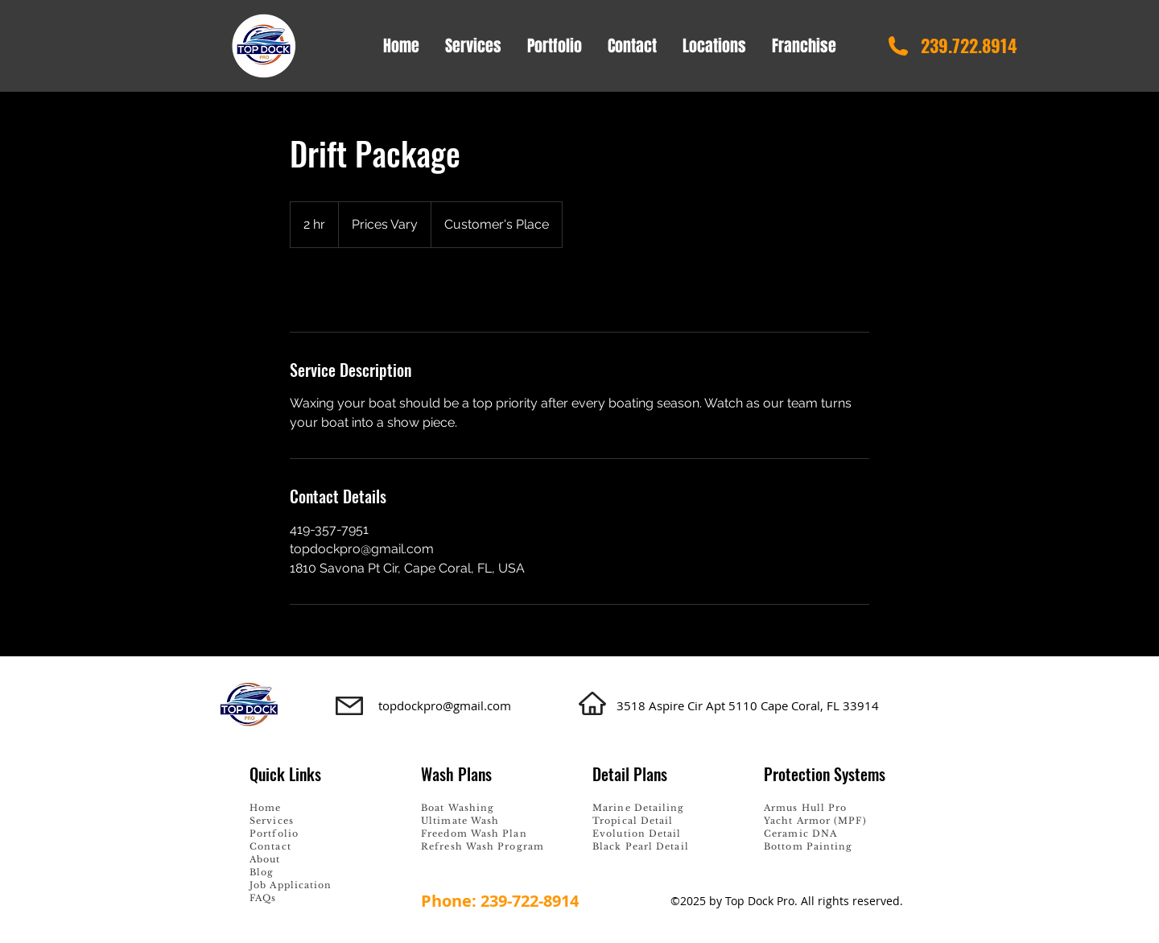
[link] (343, 290)
